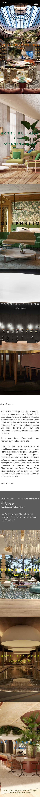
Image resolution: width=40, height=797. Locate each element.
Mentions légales (20, 795)
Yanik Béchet (26, 793)
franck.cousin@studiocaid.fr (13, 507)
